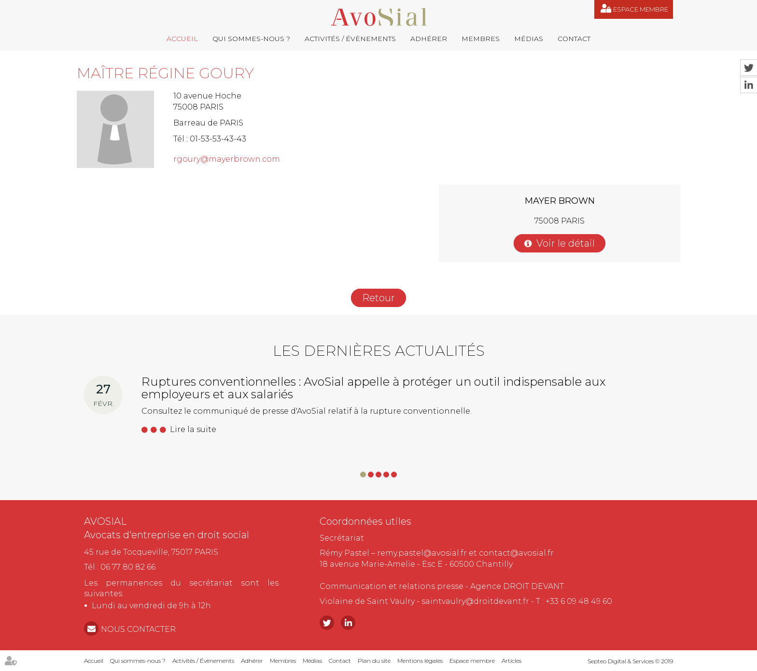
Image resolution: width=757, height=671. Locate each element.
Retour (378, 298)
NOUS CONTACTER (138, 629)
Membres (481, 38)
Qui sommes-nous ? (251, 38)
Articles (511, 660)
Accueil (182, 38)
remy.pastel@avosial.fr (422, 553)
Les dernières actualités (379, 351)
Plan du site (374, 660)
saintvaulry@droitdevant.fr (475, 601)
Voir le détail (565, 243)
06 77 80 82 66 (127, 567)
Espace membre (640, 9)
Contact (574, 38)
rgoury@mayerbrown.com (226, 159)
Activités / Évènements (350, 38)
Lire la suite (193, 429)
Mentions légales (420, 660)
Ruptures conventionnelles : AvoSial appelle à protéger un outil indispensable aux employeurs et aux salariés (373, 388)
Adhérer (428, 38)
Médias (528, 38)
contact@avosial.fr (516, 553)
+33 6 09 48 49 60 (579, 601)
